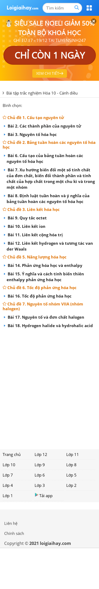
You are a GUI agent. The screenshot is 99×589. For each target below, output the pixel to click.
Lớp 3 (40, 485)
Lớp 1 (8, 495)
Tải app (44, 495)
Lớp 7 (8, 475)
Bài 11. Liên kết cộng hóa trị (35, 234)
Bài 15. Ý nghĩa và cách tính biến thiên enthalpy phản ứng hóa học (45, 276)
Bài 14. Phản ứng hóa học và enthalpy (44, 265)
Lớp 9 (40, 464)
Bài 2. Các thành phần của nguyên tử (44, 126)
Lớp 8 (71, 464)
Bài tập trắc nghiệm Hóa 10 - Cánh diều (42, 93)
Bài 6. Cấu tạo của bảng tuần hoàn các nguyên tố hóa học (45, 158)
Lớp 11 (72, 454)
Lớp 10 (9, 464)
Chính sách (14, 533)
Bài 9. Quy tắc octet (27, 217)
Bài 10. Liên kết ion (26, 226)
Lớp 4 (8, 485)
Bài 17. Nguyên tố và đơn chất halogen (45, 317)
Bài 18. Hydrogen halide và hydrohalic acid (50, 325)
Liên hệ (10, 523)
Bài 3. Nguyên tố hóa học (32, 134)
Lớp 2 (71, 485)
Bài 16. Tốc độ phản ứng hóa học (39, 296)
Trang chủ (12, 454)
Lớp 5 (71, 475)
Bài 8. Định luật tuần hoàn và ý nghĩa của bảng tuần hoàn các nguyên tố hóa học (48, 198)
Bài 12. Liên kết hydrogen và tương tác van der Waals (50, 246)
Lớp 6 (40, 475)
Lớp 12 (41, 454)
